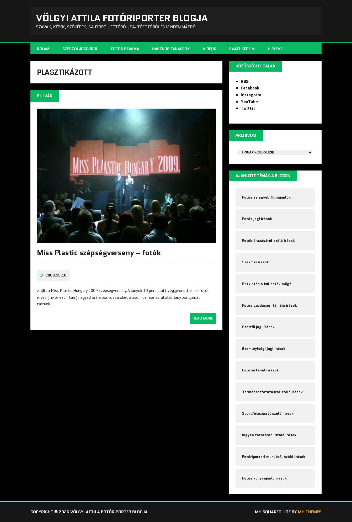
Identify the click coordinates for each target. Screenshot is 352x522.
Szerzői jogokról (80, 48)
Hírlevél (276, 48)
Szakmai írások (255, 262)
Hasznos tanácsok (171, 48)
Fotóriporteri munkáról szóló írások (273, 456)
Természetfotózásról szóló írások (272, 392)
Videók (209, 48)
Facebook (250, 88)
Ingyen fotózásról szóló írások (269, 435)
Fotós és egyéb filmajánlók (266, 197)
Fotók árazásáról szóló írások (268, 240)
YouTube (249, 102)
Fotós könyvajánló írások (264, 478)
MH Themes (310, 512)
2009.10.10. (56, 275)
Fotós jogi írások (257, 218)
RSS (245, 81)
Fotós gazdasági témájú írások (269, 305)
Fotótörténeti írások (260, 370)
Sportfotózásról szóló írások (268, 413)
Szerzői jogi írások (258, 326)
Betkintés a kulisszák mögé (266, 283)
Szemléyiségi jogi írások (263, 348)
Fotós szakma (125, 48)
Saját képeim (242, 48)
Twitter (248, 108)
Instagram (251, 95)
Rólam (43, 48)
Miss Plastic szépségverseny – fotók (99, 252)
